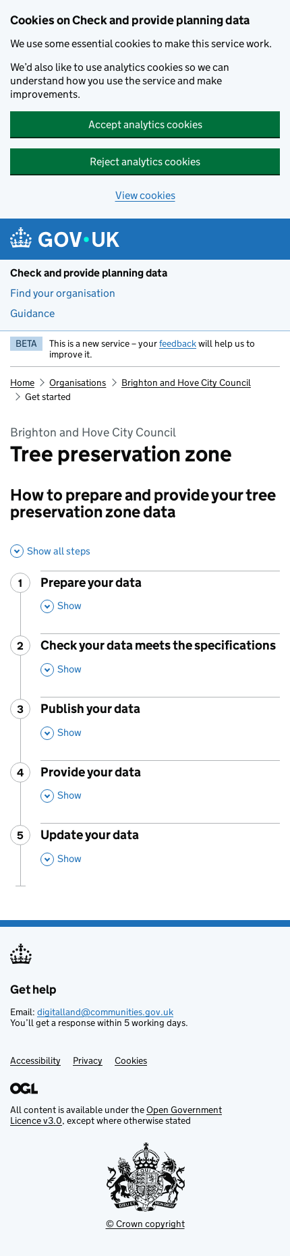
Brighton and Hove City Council (186, 382)
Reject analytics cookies (145, 161)
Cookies (131, 1060)
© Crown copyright (145, 1224)
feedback (177, 343)
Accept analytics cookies (145, 124)
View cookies (145, 195)
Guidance (32, 313)
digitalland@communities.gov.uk (105, 1012)
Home (22, 382)
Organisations (77, 382)
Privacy (88, 1060)
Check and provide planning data (88, 272)
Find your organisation (62, 293)
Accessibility (35, 1060)
